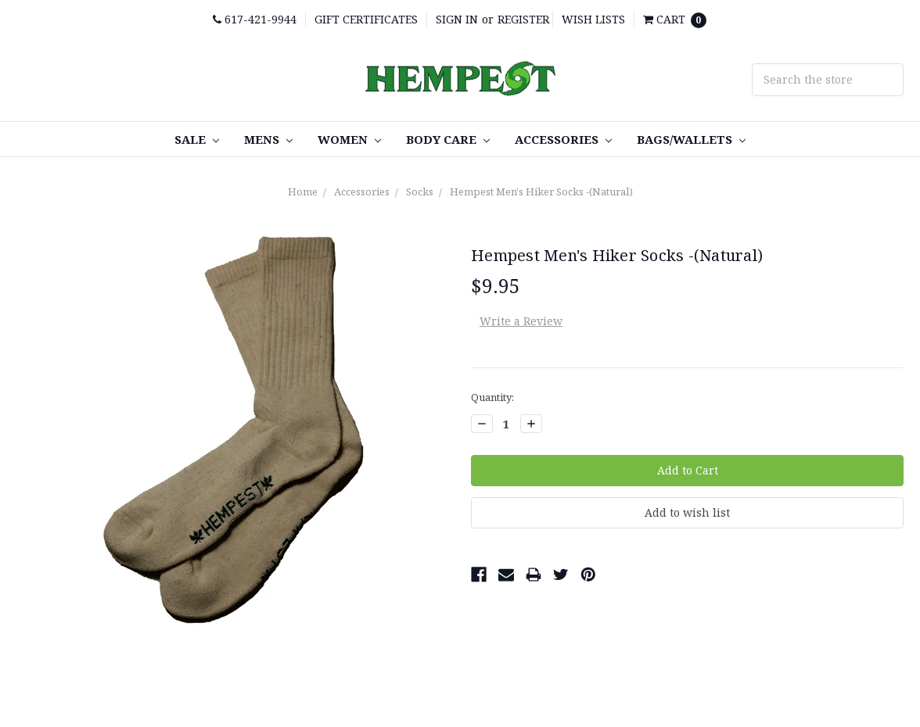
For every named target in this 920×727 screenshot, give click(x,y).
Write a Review (521, 320)
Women (349, 139)
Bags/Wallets (691, 139)
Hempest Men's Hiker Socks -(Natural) (541, 191)
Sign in (457, 19)
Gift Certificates (366, 19)
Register (523, 19)
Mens (268, 139)
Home (303, 191)
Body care (448, 139)
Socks (419, 191)
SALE (196, 139)
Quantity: (492, 397)
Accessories (563, 139)
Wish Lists (593, 19)
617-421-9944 (254, 19)
